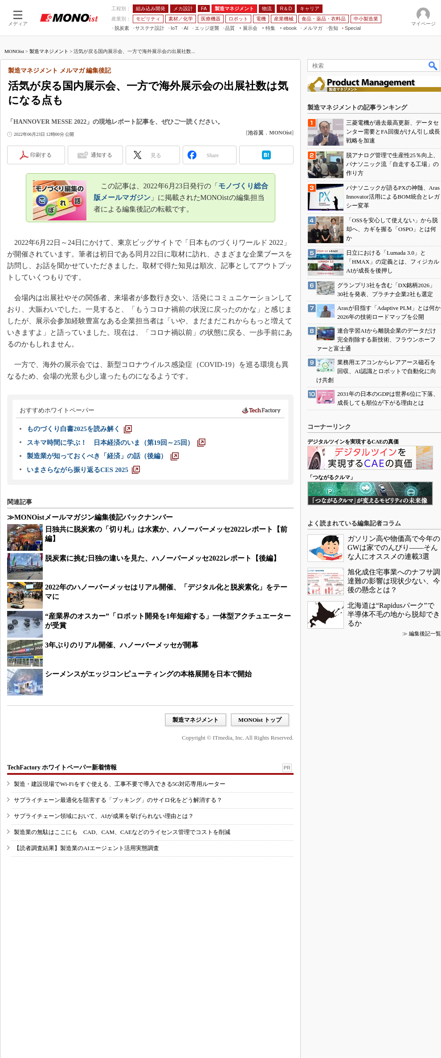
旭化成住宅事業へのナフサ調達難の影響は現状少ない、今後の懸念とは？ (393, 581)
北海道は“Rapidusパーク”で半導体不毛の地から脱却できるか (393, 614)
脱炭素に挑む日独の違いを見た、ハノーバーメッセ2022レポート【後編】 (162, 558)
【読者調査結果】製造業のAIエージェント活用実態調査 (86, 848)
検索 (433, 65)
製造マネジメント (49, 51)
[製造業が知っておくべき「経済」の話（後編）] (103, 456)
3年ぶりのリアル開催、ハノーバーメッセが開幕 (121, 645)
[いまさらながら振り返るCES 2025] (83, 469)
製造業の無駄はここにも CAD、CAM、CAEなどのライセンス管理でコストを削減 (122, 832)
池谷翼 (256, 133)
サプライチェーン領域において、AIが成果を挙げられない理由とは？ (104, 816)
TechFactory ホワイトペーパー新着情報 (62, 767)
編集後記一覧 (425, 634)
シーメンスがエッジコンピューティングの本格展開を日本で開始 (148, 674)
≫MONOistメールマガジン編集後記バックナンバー (90, 517)
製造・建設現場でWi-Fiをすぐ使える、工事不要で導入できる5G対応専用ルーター (119, 784)
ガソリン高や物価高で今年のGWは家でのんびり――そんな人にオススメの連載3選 (393, 547)
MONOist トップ (260, 719)
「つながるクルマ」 (331, 477)
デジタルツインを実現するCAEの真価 (353, 442)
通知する (101, 155)
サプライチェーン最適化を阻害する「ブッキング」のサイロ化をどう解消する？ (118, 800)
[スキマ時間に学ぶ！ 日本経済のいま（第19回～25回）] (116, 442)
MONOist (14, 51)
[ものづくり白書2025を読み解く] (79, 428)
